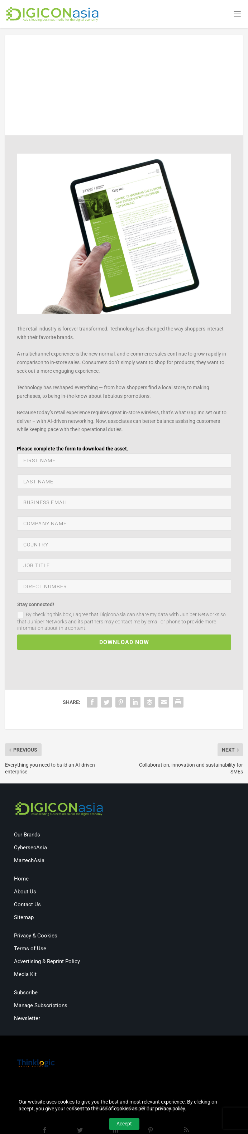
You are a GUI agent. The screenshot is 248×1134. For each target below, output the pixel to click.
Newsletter (27, 1019)
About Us (25, 892)
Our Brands (27, 835)
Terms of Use (30, 949)
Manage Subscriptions (40, 1006)
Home (21, 879)
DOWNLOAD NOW (124, 643)
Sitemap (24, 918)
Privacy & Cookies (35, 936)
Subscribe (26, 993)
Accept (124, 1123)
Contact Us (27, 905)
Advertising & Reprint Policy (47, 962)
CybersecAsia (30, 848)
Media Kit (25, 975)
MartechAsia (29, 861)
